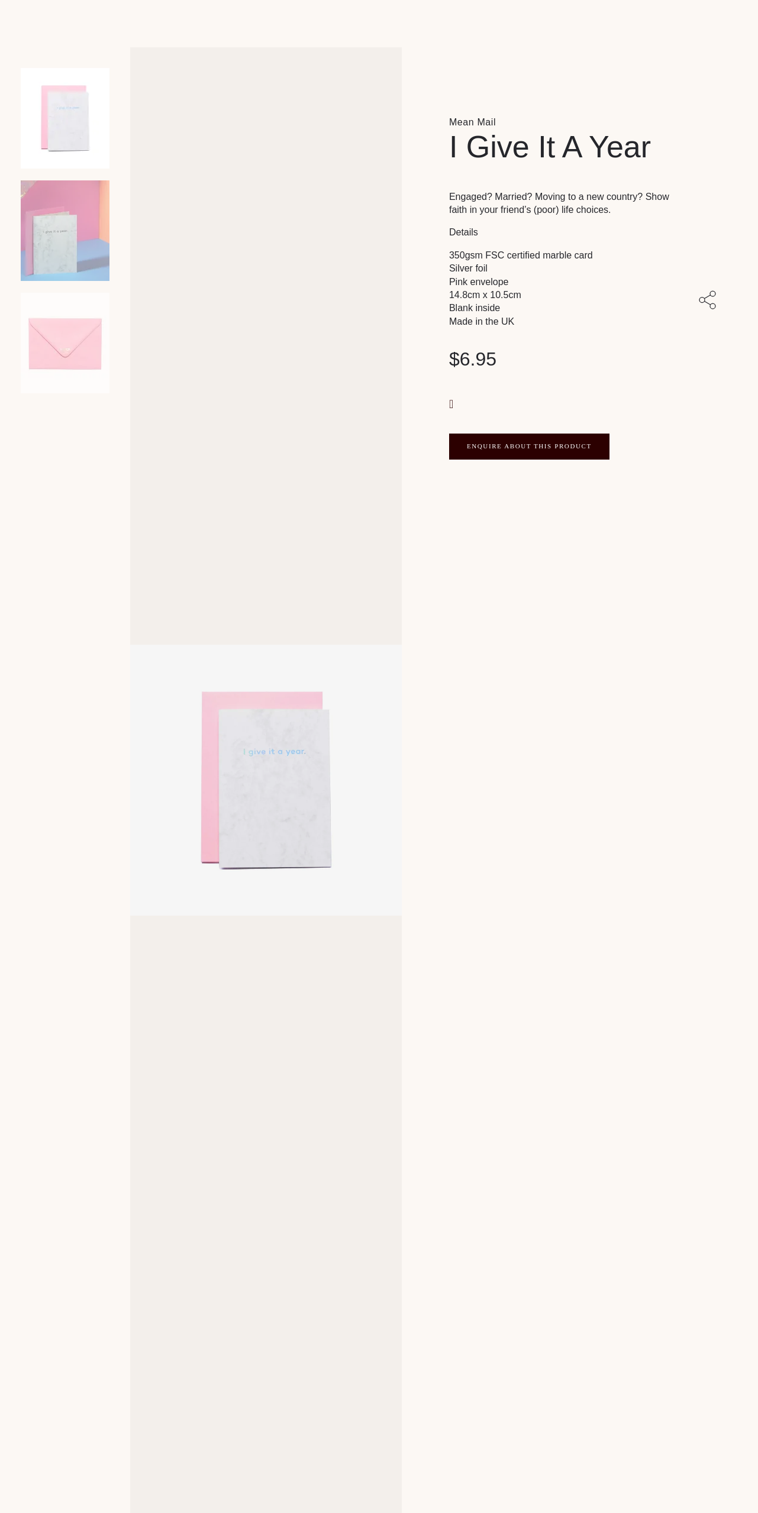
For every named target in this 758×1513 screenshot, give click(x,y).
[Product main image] (65, 118)
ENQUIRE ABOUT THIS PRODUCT (529, 446)
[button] (452, 403)
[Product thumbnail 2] (65, 343)
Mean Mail (472, 122)
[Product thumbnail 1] (65, 230)
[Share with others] (710, 301)
